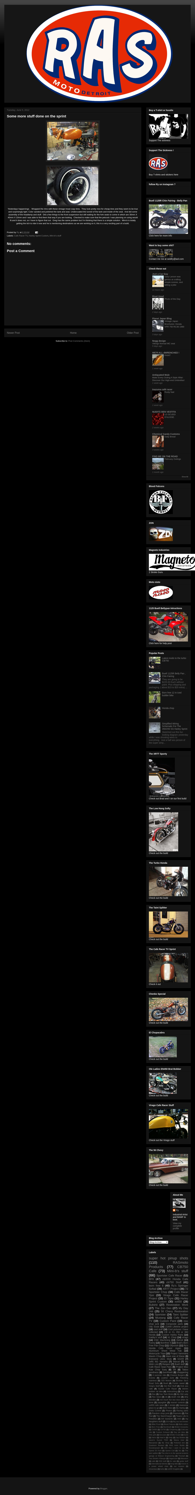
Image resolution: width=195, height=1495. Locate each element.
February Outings (173, 459)
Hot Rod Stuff (170, 1386)
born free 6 (156, 1285)
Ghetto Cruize (175, 1435)
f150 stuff (162, 1461)
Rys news (156, 1397)
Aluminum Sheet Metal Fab (165, 1350)
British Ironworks (181, 1427)
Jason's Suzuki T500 (158, 1440)
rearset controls (178, 1402)
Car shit (184, 1391)
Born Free (156, 1427)
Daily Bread (170, 436)
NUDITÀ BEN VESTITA (164, 412)
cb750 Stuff (173, 1282)
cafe (153, 1461)
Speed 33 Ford (155, 1451)
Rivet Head (158, 296)
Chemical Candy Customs (166, 434)
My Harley (180, 1408)
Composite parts (174, 1324)
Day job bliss (179, 1432)
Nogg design (159, 341)
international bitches (160, 1464)
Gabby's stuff (155, 1337)
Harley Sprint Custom (39, 235)
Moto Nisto (167, 1408)
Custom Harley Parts (172, 1335)
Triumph (182, 1456)
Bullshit (153, 1304)
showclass (153, 1469)
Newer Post (13, 332)
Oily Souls (154, 1326)
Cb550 (154, 1429)
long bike (174, 1464)
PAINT (168, 355)
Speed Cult (170, 1451)
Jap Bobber (180, 1437)
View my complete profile (177, 1226)
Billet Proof (156, 1424)
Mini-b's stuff (55, 235)
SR (174, 1369)
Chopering (173, 1429)
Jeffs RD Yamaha (158, 1361)
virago (185, 1337)
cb (166, 1397)
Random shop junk (160, 1413)
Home (73, 332)
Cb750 (163, 1429)
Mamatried (153, 1443)
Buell (165, 1383)
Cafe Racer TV (21, 235)
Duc (153, 1394)
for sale (173, 1461)
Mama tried (179, 1440)
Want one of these (175, 1356)
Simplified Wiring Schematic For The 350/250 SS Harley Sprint (174, 726)
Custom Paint (168, 1320)
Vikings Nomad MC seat (163, 343)
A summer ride (159, 1375)
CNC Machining (162, 1340)
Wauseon (184, 1458)
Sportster (160, 1314)
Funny (152, 1342)
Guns (186, 1435)
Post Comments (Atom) (79, 341)
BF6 (151, 1279)
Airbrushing (172, 1391)
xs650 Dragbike (174, 1469)
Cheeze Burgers (177, 1375)
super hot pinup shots (168, 1258)
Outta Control (155, 1411)
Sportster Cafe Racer (169, 1275)
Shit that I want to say (174, 1448)
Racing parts (182, 1411)
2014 (168, 1421)
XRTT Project (171, 1288)
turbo (162, 1469)
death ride (175, 1397)
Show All (185, 477)
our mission (179, 1466)
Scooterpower (154, 1448)
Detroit (179, 1340)
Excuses (163, 1435)
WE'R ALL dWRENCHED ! (165, 352)
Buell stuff (180, 1364)
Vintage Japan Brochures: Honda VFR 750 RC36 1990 (174, 324)
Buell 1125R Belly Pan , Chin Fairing (174, 674)
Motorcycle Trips (157, 1353)
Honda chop (168, 708)
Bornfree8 (167, 1427)
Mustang (160, 1317)
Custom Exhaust (163, 1432)
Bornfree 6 (166, 1342)
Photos (169, 1411)
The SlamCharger (164, 1416)
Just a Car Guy (160, 274)
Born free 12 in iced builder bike (171, 694)
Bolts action (183, 1424)
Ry (177, 1210)
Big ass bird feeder (180, 1421)
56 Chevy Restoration (174, 1311)
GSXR (180, 1359)
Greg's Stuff (154, 1386)
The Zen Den (163, 1308)
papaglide (162, 1402)
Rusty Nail (169, 392)
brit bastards (167, 1419)
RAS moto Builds (176, 1445)
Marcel (176, 1361)
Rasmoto (177, 1413)
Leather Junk (167, 1378)
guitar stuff (184, 1461)
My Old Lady (182, 1394)
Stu (179, 1451)
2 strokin (172, 1405)
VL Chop (172, 1337)
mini (179, 1419)
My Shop (165, 1443)
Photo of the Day (172, 299)
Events (152, 1378)
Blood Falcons (169, 1424)
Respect (166, 1364)
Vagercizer (173, 1458)
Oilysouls (174, 1345)
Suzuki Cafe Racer (167, 1389)
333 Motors (166, 1381)
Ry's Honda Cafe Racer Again (168, 1346)
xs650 (178, 1301)
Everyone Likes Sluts (160, 1359)
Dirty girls (152, 1435)
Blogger (103, 1488)
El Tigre (168, 1298)
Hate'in (162, 1437)
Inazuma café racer (162, 389)
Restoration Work (177, 1304)
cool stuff (158, 1329)
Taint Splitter (180, 1314)
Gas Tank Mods (166, 1394)
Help (170, 1437)
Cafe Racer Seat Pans (160, 1367)
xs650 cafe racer (156, 1405)
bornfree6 (168, 1372)
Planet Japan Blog (162, 318)
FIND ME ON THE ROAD (165, 456)
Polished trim (179, 1443)
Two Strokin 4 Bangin (157, 1458)
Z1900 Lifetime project (176, 1326)
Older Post (133, 332)
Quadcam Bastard (156, 1445)
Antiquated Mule (161, 375)
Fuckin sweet (178, 1383)
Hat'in (154, 1437)
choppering (182, 1372)
